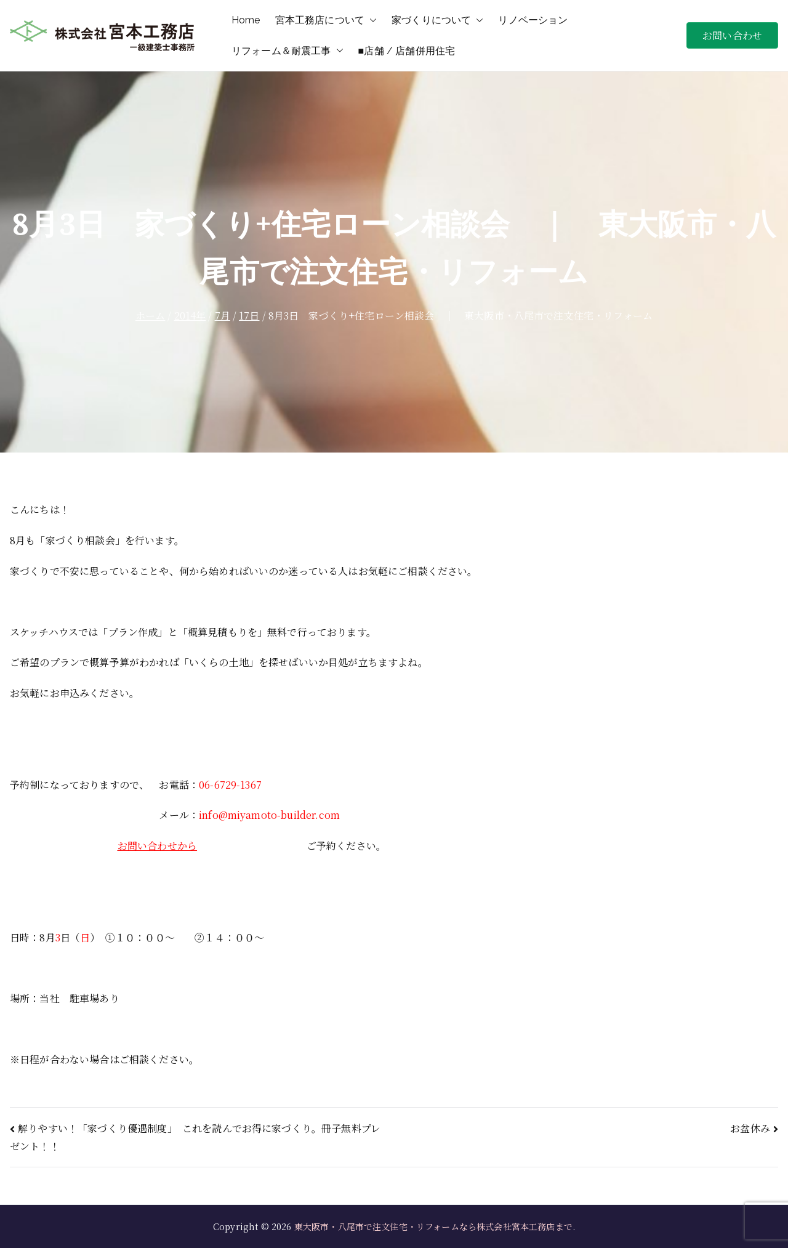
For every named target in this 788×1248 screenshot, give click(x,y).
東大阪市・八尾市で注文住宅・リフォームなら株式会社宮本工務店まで (433, 1226)
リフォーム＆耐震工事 (287, 51)
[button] (370, 20)
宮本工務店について (326, 20)
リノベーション (533, 20)
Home (245, 20)
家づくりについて (437, 20)
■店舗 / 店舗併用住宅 (407, 51)
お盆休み (750, 1128)
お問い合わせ (732, 35)
